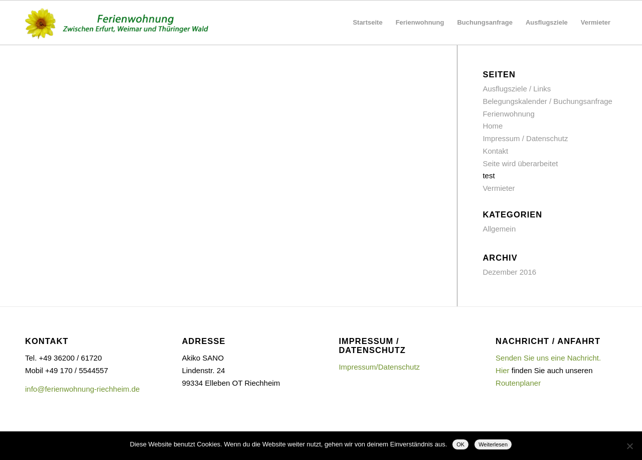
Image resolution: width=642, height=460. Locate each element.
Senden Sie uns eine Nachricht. (548, 358)
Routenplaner (518, 383)
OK (460, 444)
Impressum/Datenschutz (379, 367)
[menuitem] (367, 23)
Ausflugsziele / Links (517, 88)
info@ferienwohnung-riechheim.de (82, 389)
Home (493, 126)
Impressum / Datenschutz (525, 138)
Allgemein (499, 228)
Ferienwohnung (508, 113)
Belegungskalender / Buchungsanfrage (547, 101)
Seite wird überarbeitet (520, 163)
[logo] (120, 23)
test (489, 175)
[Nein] (629, 446)
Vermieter (499, 188)
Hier (503, 370)
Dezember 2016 (509, 272)
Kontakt (495, 151)
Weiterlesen (493, 444)
